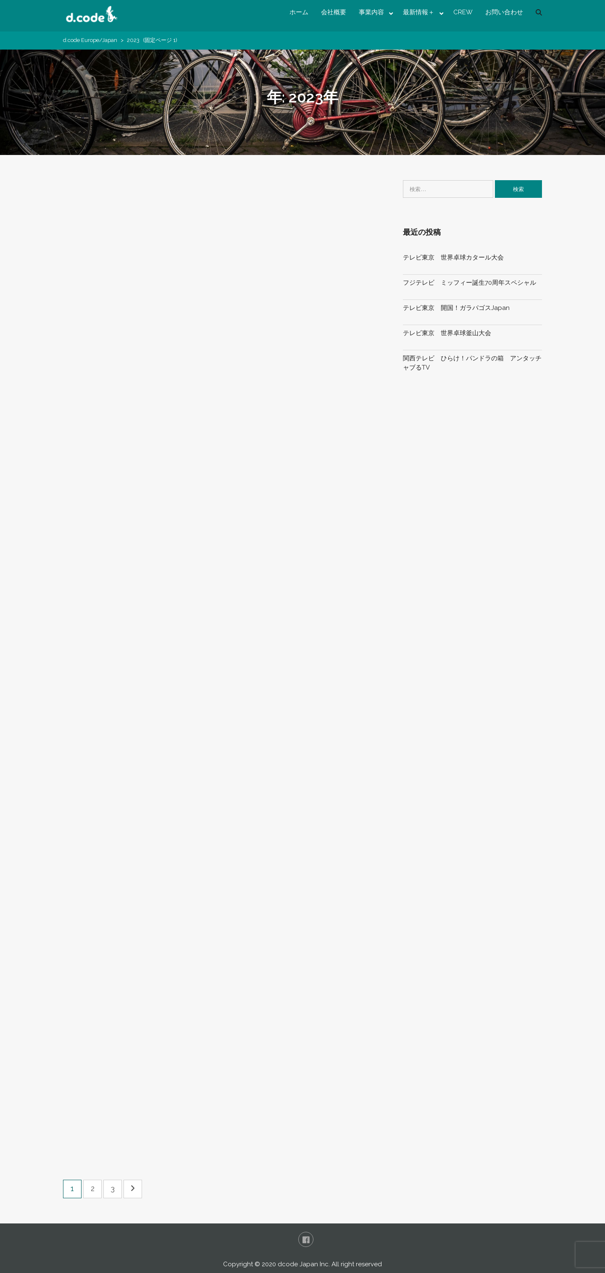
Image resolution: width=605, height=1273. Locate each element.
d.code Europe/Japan (90, 40)
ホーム (298, 12)
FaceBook (305, 1239)
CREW (463, 12)
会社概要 (333, 12)
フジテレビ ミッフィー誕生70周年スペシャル (469, 282)
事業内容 (371, 12)
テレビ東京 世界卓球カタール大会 (453, 257)
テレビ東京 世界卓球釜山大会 (447, 333)
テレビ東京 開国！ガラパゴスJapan (456, 308)
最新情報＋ (418, 12)
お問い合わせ (504, 12)
